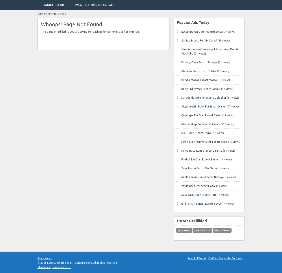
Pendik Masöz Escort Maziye (199, 79)
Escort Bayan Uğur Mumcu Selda (202, 31)
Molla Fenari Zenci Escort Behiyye (202, 177)
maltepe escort (61, 267)
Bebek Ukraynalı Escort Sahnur (201, 88)
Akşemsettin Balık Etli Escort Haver (203, 106)
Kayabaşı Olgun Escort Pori (198, 194)
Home (41, 13)
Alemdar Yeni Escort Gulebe (199, 71)
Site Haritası (44, 258)
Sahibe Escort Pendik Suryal (199, 40)
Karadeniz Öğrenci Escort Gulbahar (203, 97)
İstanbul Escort (53, 4)
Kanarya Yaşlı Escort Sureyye (199, 62)
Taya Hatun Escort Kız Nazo (199, 168)
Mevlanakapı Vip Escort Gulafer (201, 124)
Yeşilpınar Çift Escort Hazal (198, 185)
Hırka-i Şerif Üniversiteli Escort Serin (204, 141)
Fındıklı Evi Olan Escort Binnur (200, 159)
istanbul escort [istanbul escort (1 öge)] (222, 230)
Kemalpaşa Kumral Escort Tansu (201, 150)
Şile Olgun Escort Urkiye (196, 132)
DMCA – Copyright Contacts (95, 4)
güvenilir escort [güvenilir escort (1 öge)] (202, 230)
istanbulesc (44, 267)
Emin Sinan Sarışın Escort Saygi (201, 203)
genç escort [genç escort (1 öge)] (184, 230)
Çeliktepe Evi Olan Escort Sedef (201, 115)
